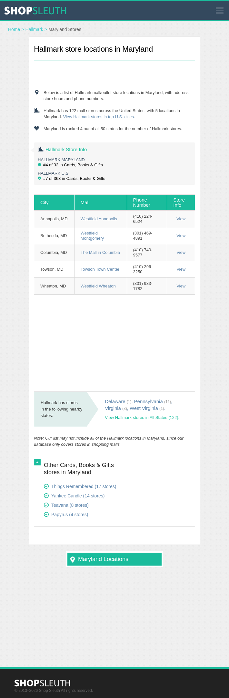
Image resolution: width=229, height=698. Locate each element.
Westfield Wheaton (98, 286)
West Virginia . (147, 408)
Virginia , (116, 408)
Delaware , (119, 401)
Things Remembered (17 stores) (83, 486)
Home (14, 29)
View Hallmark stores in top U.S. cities (98, 116)
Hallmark (34, 29)
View (180, 218)
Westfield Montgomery (92, 236)
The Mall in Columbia (100, 252)
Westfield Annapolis (99, 218)
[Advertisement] (114, 70)
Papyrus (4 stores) (69, 514)
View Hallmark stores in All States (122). (142, 417)
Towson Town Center (100, 269)
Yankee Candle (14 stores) (78, 495)
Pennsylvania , (153, 401)
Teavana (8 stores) (70, 505)
